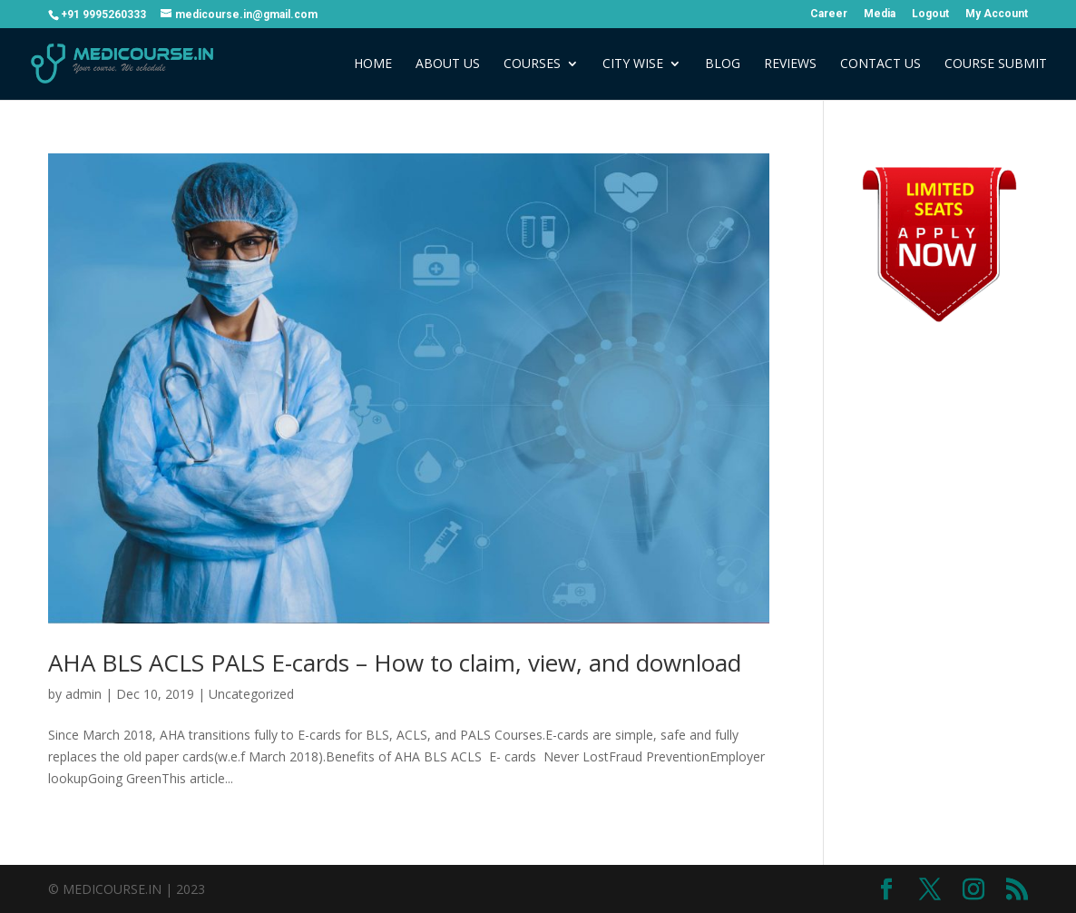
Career (828, 14)
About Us (448, 64)
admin (83, 693)
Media (879, 14)
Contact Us (880, 64)
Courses (532, 64)
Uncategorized (251, 693)
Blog (722, 64)
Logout (930, 14)
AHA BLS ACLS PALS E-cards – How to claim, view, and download (394, 662)
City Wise (632, 64)
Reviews (790, 64)
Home (373, 64)
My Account (996, 14)
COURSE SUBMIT (995, 64)
